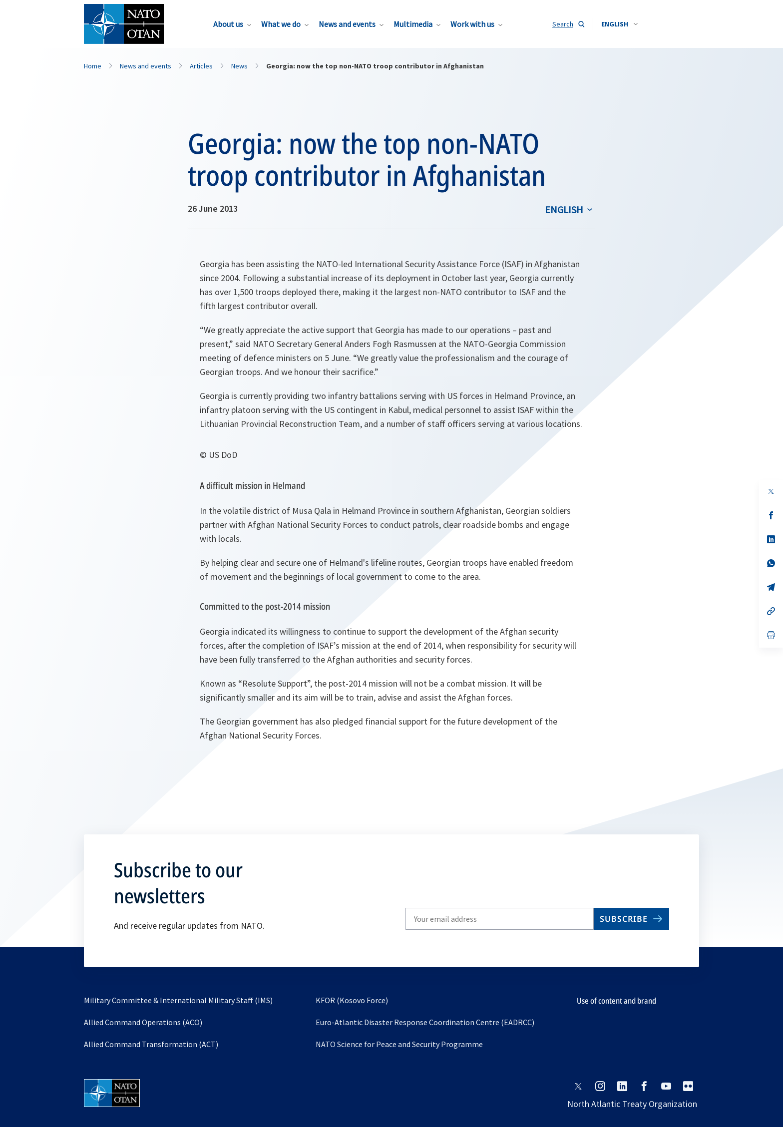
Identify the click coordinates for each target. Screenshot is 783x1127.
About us (228, 24)
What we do (281, 24)
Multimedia (412, 24)
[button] (619, 24)
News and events (347, 24)
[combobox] (619, 24)
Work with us (472, 24)
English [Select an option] (564, 209)
